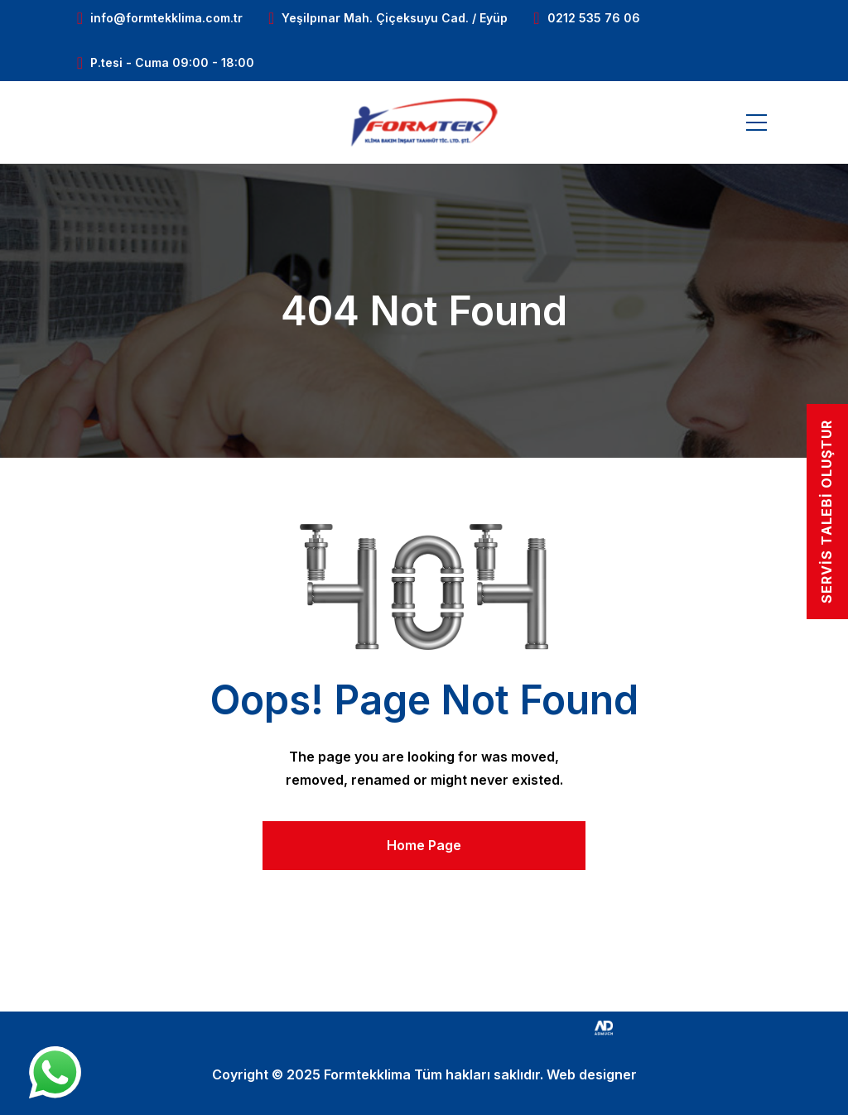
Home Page (424, 845)
